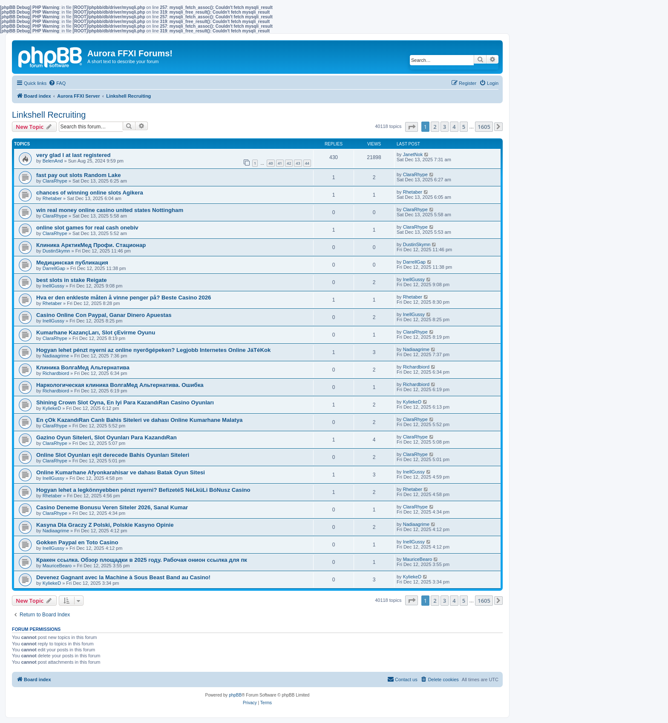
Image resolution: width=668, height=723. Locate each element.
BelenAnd (53, 160)
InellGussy (53, 285)
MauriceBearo (57, 565)
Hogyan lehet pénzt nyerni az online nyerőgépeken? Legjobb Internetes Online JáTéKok (153, 350)
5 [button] (463, 127)
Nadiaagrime (56, 355)
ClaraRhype (55, 180)
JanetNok (413, 154)
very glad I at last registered (73, 155)
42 (289, 163)
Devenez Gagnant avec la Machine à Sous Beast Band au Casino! (123, 577)
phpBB (235, 695)
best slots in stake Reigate (71, 280)
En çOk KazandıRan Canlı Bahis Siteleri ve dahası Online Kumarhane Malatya (139, 420)
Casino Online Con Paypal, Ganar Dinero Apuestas (104, 315)
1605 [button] (484, 127)
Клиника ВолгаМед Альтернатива (83, 367)
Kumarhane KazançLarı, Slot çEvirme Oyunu (95, 332)
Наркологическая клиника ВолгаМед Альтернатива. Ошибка (120, 385)
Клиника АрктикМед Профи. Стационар (91, 245)
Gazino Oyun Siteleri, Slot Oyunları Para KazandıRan (106, 437)
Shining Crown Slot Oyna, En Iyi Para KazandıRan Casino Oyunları (125, 402)
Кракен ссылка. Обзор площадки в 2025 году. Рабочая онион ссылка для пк (141, 560)
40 (270, 163)
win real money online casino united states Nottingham (109, 210)
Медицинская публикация (72, 262)
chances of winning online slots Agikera (89, 192)
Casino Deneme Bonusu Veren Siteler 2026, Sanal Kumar (112, 507)
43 (298, 163)
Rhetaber (52, 198)
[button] (411, 127)
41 (280, 163)
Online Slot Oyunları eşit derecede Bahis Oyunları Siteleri (112, 455)
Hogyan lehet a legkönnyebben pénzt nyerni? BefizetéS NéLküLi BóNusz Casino (143, 490)
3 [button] (444, 127)
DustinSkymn (56, 250)
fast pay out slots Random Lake (78, 175)
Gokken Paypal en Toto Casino (77, 542)
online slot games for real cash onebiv (87, 227)
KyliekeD (52, 408)
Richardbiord (56, 373)
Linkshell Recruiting (49, 114)
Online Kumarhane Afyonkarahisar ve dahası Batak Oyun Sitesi (120, 472)
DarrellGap (54, 268)
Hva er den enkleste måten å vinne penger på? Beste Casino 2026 (123, 297)
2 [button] (434, 127)
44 (307, 163)
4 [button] (453, 127)
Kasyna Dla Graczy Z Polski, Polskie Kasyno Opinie (105, 525)
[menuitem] (57, 83)
